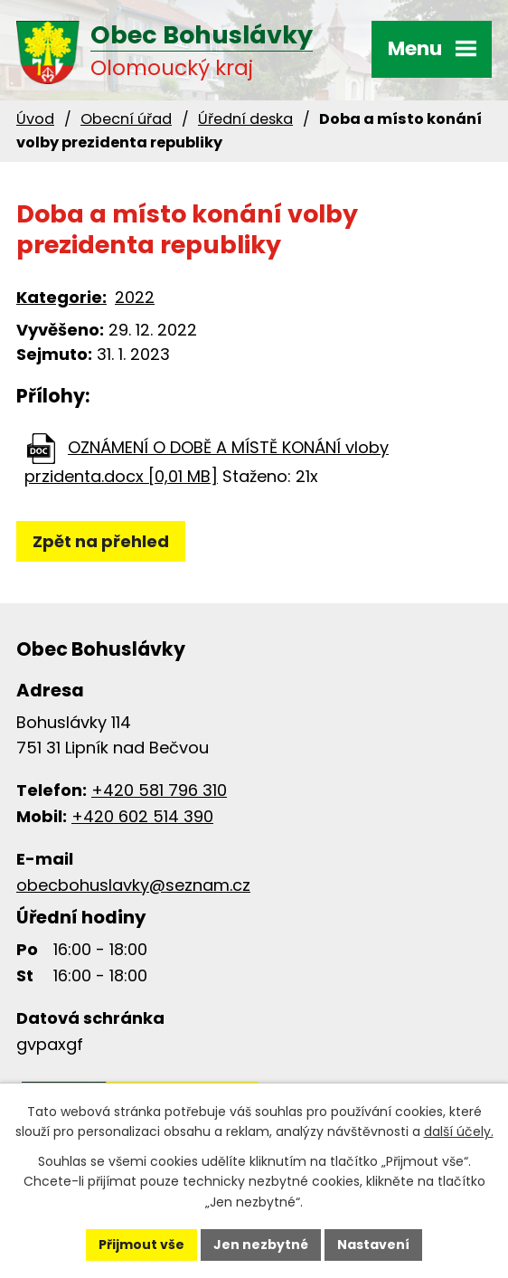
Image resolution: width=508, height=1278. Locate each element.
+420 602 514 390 (142, 816)
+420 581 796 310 (159, 790)
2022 (135, 297)
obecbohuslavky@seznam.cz (133, 885)
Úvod (35, 119)
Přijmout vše (141, 1244)
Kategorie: (61, 297)
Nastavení (373, 1244)
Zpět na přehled (101, 541)
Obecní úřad (126, 119)
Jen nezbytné (260, 1244)
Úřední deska (245, 119)
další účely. (459, 1131)
